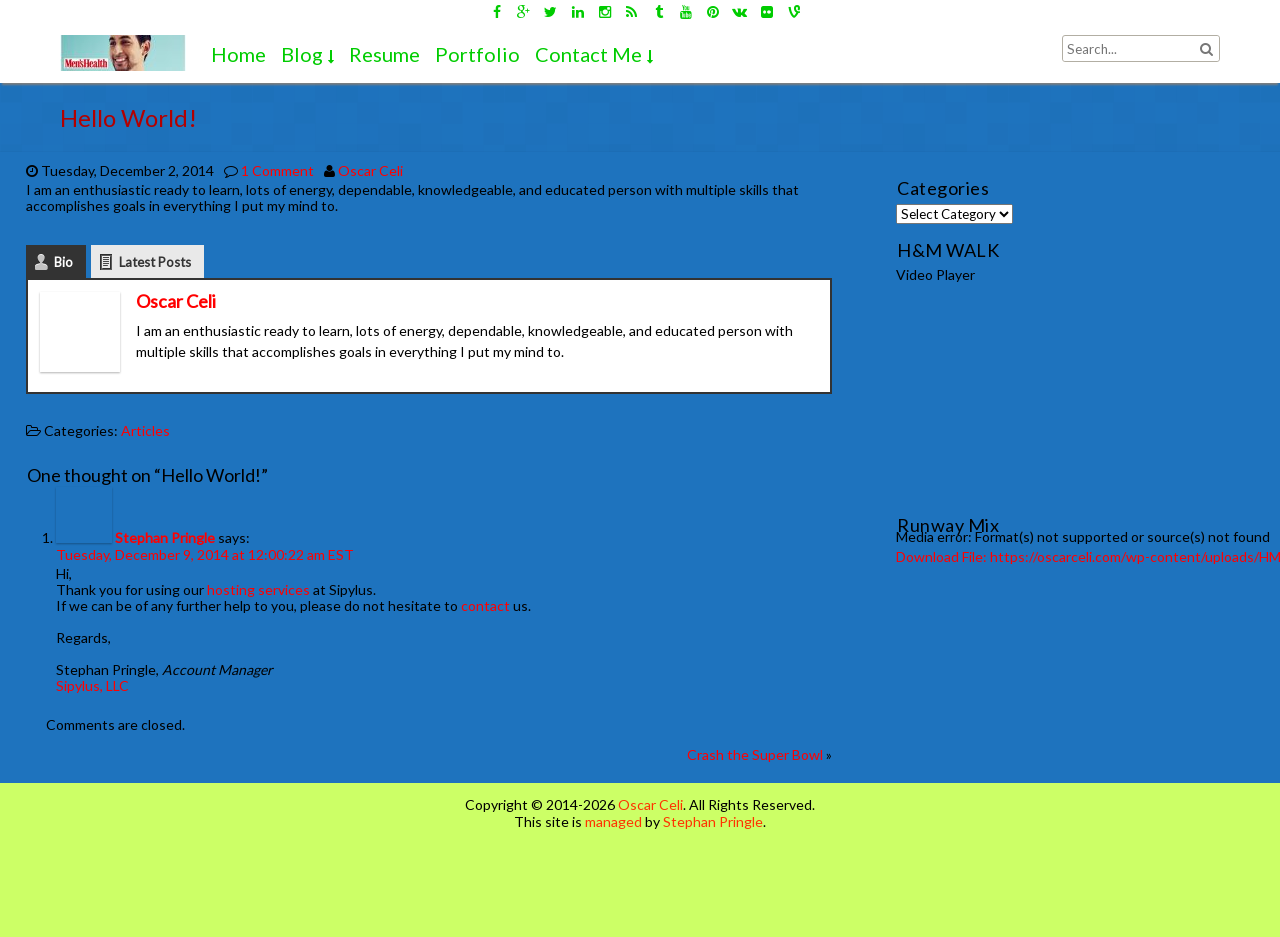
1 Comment (277, 170)
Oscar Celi (370, 170)
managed (613, 821)
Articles (145, 430)
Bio (63, 262)
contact (485, 605)
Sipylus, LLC (92, 685)
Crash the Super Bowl (755, 754)
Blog (302, 54)
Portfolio (477, 54)
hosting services (258, 589)
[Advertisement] (916, 878)
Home (238, 54)
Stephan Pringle (165, 537)
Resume (384, 54)
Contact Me (588, 54)
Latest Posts (155, 262)
